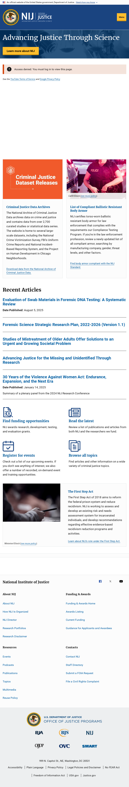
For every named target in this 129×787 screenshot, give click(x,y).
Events (7, 656)
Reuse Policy (10, 697)
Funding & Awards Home (80, 603)
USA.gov (74, 775)
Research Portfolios (14, 628)
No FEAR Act (112, 767)
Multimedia (9, 689)
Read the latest (97, 411)
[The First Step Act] (31, 503)
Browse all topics (97, 446)
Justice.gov (89, 775)
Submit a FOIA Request (79, 673)
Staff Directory (74, 665)
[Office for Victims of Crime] (64, 748)
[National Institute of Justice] (89, 735)
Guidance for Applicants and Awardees (89, 628)
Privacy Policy (55, 767)
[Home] (37, 17)
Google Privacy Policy (50, 79)
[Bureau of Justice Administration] (39, 735)
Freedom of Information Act (49, 775)
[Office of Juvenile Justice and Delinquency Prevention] (39, 749)
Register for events (31, 446)
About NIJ (8, 603)
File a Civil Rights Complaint (82, 681)
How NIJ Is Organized (15, 611)
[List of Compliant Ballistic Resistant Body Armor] (96, 179)
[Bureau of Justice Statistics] (64, 737)
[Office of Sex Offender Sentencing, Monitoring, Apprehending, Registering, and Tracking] (89, 748)
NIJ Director (10, 619)
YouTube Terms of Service (22, 79)
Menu (121, 17)
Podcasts (8, 665)
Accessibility (15, 767)
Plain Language (35, 767)
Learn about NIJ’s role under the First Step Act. (94, 541)
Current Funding (75, 619)
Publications (10, 673)
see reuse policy (88, 195)
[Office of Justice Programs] (11, 17)
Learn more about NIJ (21, 51)
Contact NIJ (73, 656)
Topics (7, 681)
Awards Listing (74, 611)
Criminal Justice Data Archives (28, 207)
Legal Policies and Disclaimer (84, 767)
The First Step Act (80, 491)
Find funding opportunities (31, 411)
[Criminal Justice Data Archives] (32, 179)
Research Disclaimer (15, 636)
